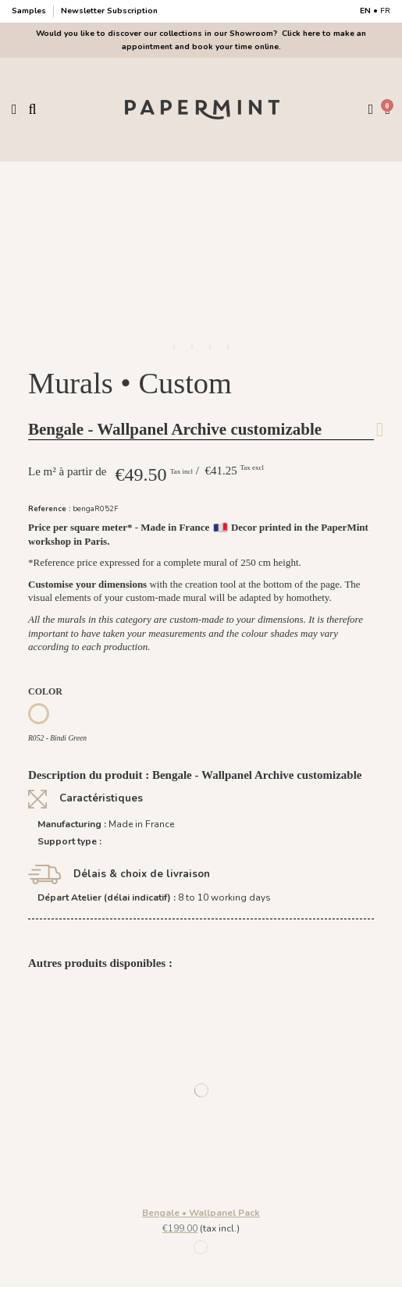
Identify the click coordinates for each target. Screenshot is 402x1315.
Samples (30, 10)
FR (385, 10)
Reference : (49, 508)
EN (365, 10)
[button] (174, 347)
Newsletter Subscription (109, 10)
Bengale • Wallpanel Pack (201, 1213)
